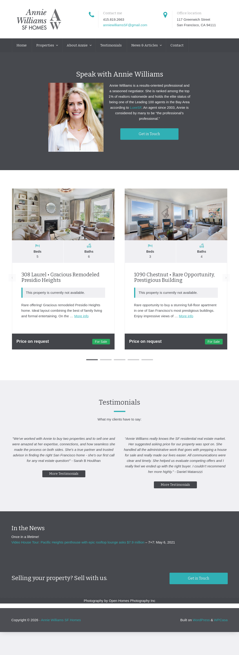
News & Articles (144, 45)
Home (22, 45)
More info (81, 316)
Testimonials (111, 45)
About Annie (77, 45)
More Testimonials (62, 479)
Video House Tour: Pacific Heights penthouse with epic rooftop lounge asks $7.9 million (78, 542)
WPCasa (220, 620)
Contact (177, 45)
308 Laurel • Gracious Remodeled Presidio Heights (60, 277)
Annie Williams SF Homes (61, 620)
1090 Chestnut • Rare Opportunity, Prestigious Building (174, 277)
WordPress (201, 620)
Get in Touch (149, 134)
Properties (45, 45)
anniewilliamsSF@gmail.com (125, 25)
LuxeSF (135, 107)
